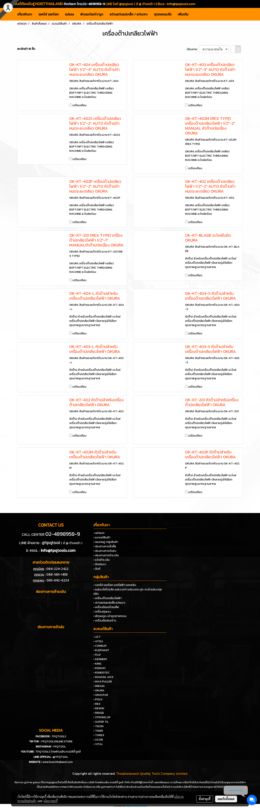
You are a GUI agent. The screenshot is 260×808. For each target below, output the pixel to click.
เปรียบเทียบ (80, 105)
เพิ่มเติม (183, 14)
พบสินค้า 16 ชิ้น (26, 49)
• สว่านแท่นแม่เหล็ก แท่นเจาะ (109, 603)
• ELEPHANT (101, 650)
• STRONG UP (101, 717)
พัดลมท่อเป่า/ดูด (91, 14)
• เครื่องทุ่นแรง (102, 612)
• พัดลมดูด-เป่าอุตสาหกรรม (109, 616)
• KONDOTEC (101, 672)
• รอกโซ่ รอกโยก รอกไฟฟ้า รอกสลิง (114, 585)
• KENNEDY (100, 659)
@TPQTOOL (60, 757)
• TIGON (98, 726)
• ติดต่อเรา (99, 564)
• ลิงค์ (96, 569)
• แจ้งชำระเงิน (101, 560)
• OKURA (98, 690)
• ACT (97, 637)
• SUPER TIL (100, 722)
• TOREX (98, 735)
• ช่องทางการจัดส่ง (104, 551)
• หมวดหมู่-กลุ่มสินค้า (105, 542)
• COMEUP (100, 646)
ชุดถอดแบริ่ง (162, 14)
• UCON (98, 740)
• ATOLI (98, 641)
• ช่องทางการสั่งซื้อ (104, 546)
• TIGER (98, 731)
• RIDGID (98, 713)
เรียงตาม (193, 49)
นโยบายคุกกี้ (50, 801)
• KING (97, 664)
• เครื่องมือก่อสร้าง (104, 620)
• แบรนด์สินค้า (101, 537)
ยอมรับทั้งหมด (226, 799)
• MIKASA (99, 686)
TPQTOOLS (59, 736)
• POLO (97, 699)
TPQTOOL (59, 746)
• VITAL (98, 744)
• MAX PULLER (102, 681)
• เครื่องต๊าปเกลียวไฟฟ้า (107, 598)
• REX (96, 704)
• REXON (98, 708)
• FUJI (96, 655)
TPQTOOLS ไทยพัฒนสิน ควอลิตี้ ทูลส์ (58, 751)
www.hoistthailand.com (57, 762)
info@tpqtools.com (181, 3)
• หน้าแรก (98, 533)
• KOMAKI (99, 668)
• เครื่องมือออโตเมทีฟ (106, 607)
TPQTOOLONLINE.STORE (57, 741)
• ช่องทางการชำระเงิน (106, 555)
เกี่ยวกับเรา (24, 14)
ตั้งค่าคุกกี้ (204, 799)
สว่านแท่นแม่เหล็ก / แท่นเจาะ (128, 14)
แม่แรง (69, 14)
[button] (195, 14)
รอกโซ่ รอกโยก (48, 14)
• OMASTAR (100, 695)
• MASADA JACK (103, 677)
